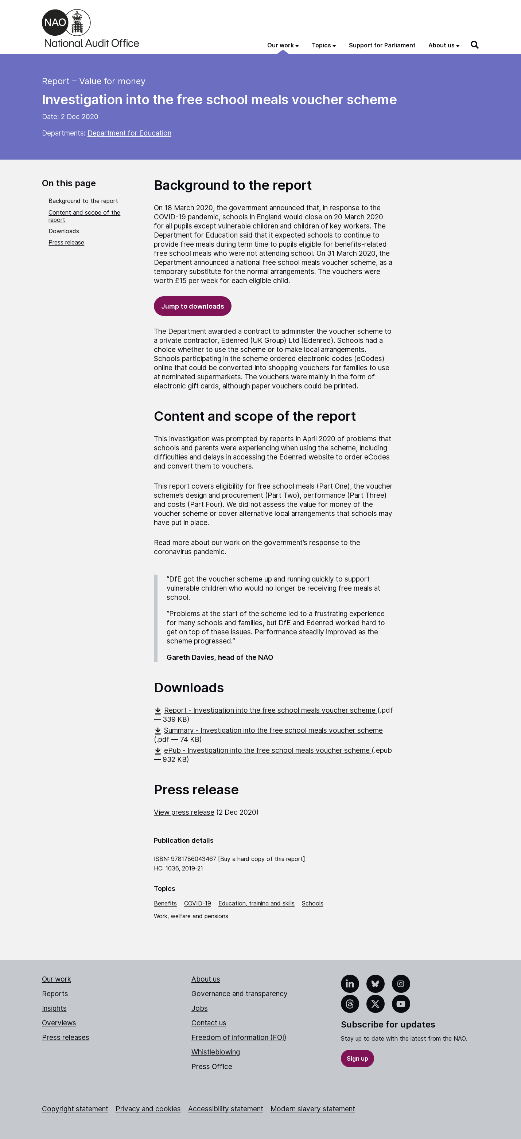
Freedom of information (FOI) (239, 1037)
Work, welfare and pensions (191, 916)
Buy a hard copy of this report (261, 858)
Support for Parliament (382, 45)
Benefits (165, 903)
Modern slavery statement (313, 1109)
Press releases (65, 1037)
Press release (66, 242)
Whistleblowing (215, 1052)
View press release (184, 812)
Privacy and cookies (148, 1109)
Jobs (199, 1008)
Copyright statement (75, 1109)
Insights (54, 1008)
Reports (55, 994)
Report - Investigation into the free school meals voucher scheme (265, 710)
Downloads (63, 231)
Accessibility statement (225, 1109)
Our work (56, 979)
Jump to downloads (192, 306)
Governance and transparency (239, 994)
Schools (312, 903)
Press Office (211, 1066)
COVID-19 (197, 903)
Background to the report (83, 200)
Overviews (59, 1023)
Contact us (208, 1023)
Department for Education (129, 133)
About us (205, 979)
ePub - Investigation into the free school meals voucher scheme (263, 750)
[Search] (475, 44)
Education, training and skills (256, 903)
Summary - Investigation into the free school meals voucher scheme (268, 730)
